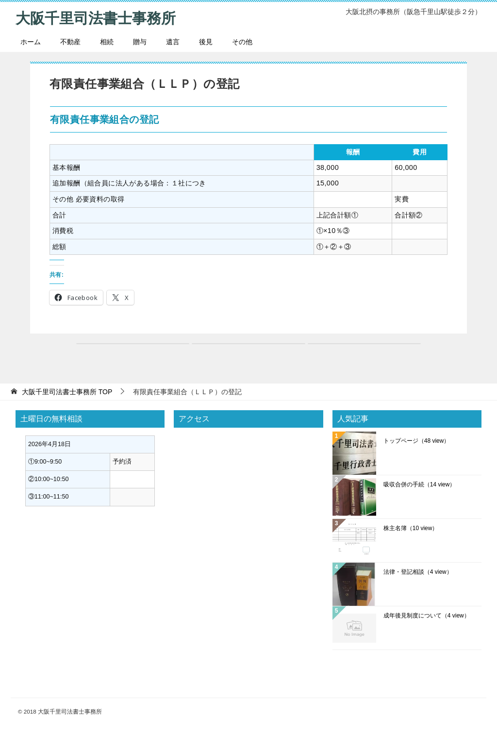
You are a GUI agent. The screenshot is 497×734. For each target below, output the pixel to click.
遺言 (173, 41)
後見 (206, 41)
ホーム (30, 41)
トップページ (416, 440)
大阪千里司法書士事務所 (96, 17)
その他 (242, 41)
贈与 (140, 41)
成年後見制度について (426, 615)
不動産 (70, 41)
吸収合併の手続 (419, 484)
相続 (107, 41)
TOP (67, 391)
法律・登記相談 (417, 571)
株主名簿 (410, 527)
